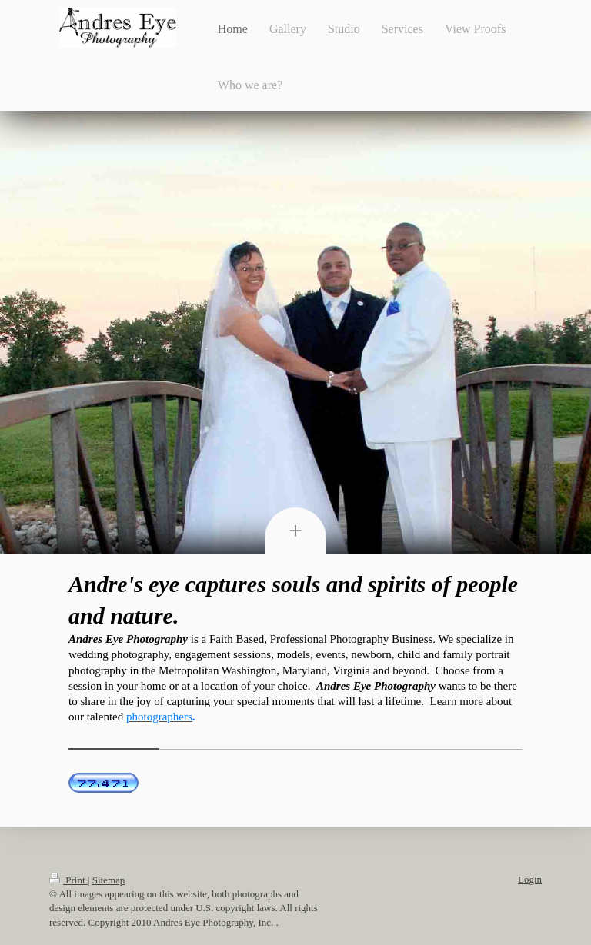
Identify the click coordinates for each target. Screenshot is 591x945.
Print (68, 880)
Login (530, 879)
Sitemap (108, 880)
